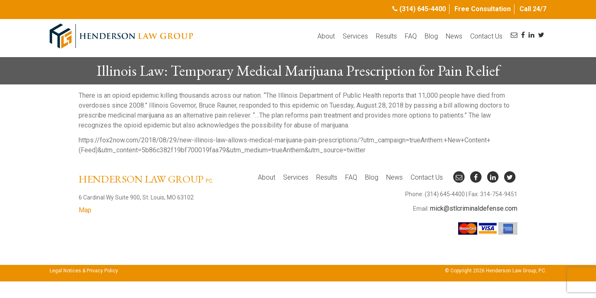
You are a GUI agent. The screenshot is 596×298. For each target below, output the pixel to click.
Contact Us (486, 36)
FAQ (411, 36)
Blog (431, 36)
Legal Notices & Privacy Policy (84, 271)
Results (386, 36)
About (326, 36)
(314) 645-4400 (422, 9)
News (454, 36)
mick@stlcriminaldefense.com (473, 208)
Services (355, 36)
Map (85, 210)
